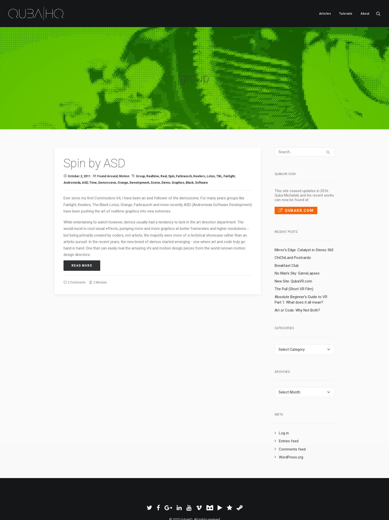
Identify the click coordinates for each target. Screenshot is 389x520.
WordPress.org (291, 434)
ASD (85, 159)
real (164, 152)
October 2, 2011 (79, 152)
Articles (325, 13)
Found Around (107, 152)
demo (166, 159)
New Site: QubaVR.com (293, 257)
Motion (124, 152)
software (201, 159)
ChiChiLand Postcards (293, 234)
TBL (219, 152)
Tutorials (346, 13)
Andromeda (72, 159)
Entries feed (288, 418)
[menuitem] (325, 13)
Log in (284, 409)
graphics (178, 159)
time (93, 159)
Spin (171, 152)
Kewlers (199, 152)
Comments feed (292, 425)
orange (123, 159)
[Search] (305, 128)
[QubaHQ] (35, 13)
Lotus (211, 152)
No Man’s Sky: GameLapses (297, 250)
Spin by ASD (94, 140)
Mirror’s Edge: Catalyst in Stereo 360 (304, 226)
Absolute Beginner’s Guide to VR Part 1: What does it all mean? (301, 276)
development (139, 159)
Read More (81, 242)
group (140, 152)
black (190, 159)
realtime (152, 152)
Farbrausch (184, 152)
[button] (378, 13)
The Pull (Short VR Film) (294, 265)
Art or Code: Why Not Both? (297, 286)
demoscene (107, 159)
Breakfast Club (287, 242)
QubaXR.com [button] (296, 187)
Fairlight (229, 152)
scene (155, 159)
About (365, 13)
